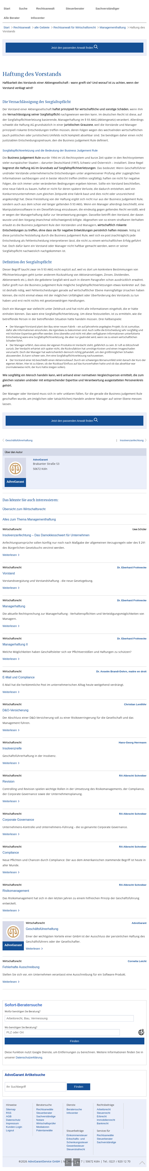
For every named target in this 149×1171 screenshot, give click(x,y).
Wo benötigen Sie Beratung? (21, 1027)
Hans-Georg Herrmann (132, 742)
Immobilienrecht (106, 1119)
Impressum (12, 1123)
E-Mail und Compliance (19, 677)
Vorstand (9, 573)
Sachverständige (45, 1116)
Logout (10, 1130)
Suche (23, 8)
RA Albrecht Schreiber (132, 775)
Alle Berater (12, 17)
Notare (40, 1119)
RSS (8, 1112)
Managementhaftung (113, 27)
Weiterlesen (11, 554)
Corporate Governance (18, 819)
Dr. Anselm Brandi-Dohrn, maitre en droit (121, 671)
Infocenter (38, 17)
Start (7, 8)
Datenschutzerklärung (29, 1057)
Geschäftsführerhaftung (18, 440)
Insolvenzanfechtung (131, 440)
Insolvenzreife (12, 748)
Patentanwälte (44, 1130)
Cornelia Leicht (137, 961)
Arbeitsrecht (104, 1109)
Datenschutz (13, 1119)
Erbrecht (102, 1116)
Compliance (11, 852)
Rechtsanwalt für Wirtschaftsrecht (74, 27)
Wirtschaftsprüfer (46, 1123)
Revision (8, 781)
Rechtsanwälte (44, 1109)
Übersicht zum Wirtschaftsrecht (24, 509)
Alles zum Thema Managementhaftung (29, 519)
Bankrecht (102, 1123)
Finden (74, 1041)
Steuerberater (75, 8)
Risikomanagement (16, 890)
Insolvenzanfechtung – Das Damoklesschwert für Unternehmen (46, 535)
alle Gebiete (41, 27)
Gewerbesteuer (75, 1145)
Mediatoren (42, 1126)
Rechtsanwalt (45, 8)
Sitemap (11, 1109)
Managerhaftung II (15, 644)
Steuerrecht (103, 1112)
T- (68, 1162)
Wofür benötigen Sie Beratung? (23, 1011)
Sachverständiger (107, 8)
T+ (76, 1162)
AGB (8, 1116)
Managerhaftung (14, 606)
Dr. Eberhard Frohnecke (131, 567)
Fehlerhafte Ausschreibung (21, 967)
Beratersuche (74, 1109)
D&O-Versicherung (15, 710)
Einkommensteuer (77, 1135)
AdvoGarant (139, 923)
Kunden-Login (14, 1126)
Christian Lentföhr (135, 704)
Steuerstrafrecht (76, 1149)
